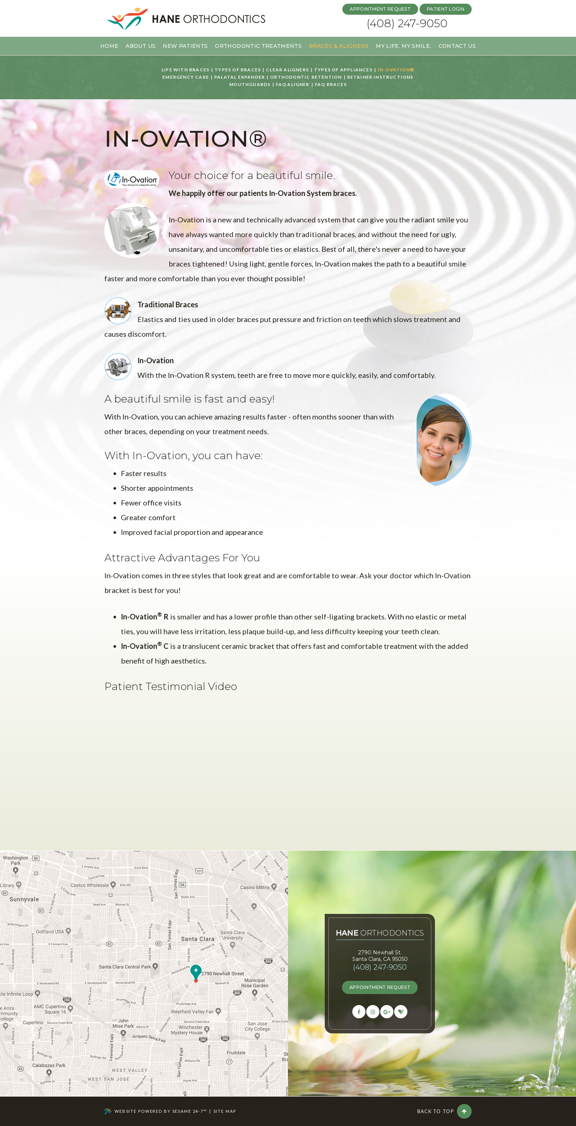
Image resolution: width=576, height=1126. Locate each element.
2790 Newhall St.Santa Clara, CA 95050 (380, 955)
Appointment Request (380, 9)
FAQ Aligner (293, 84)
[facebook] (359, 1011)
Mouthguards (249, 84)
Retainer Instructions (380, 77)
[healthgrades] (400, 1011)
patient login (445, 9)
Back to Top (444, 1111)
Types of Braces (238, 70)
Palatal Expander (239, 77)
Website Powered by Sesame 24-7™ (155, 1111)
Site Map (224, 1111)
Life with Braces (185, 70)
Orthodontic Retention (306, 77)
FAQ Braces (331, 84)
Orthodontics (380, 933)
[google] (386, 1011)
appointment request (379, 987)
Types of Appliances (343, 70)
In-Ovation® (396, 70)
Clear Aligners (287, 70)
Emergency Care (185, 77)
